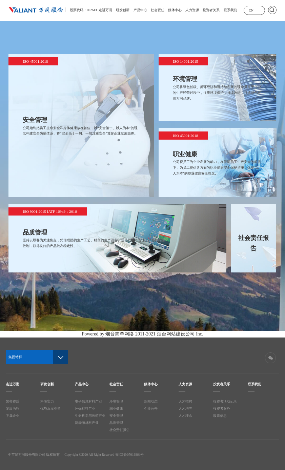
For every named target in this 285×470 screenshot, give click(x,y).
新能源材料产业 (87, 423)
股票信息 (220, 415)
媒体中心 (175, 10)
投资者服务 (221, 408)
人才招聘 (185, 401)
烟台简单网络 (119, 333)
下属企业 (12, 415)
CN (251, 10)
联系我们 (230, 10)
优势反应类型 (50, 408)
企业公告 (151, 408)
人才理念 (185, 415)
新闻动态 (151, 401)
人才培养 (185, 408)
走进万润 (105, 10)
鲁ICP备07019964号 (129, 454)
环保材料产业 (85, 408)
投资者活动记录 (225, 401)
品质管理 (116, 423)
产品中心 (140, 10)
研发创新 (122, 10)
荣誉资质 (12, 401)
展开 (259, 9)
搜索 (272, 10)
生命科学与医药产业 (90, 415)
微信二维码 (270, 357)
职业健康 (116, 408)
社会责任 (157, 10)
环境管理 (116, 401)
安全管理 (116, 415)
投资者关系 (211, 10)
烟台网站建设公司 (176, 333)
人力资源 (192, 10)
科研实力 (47, 401)
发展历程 (12, 408)
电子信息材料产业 (88, 401)
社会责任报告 (119, 430)
